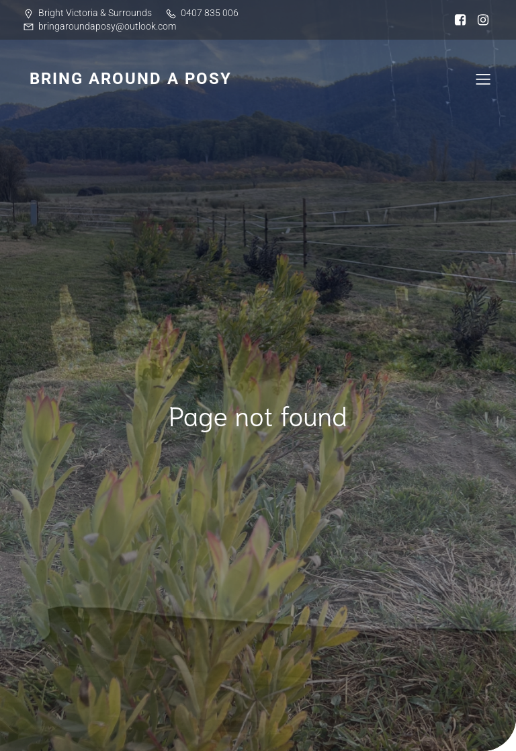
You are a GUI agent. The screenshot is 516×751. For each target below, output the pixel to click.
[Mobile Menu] (483, 79)
